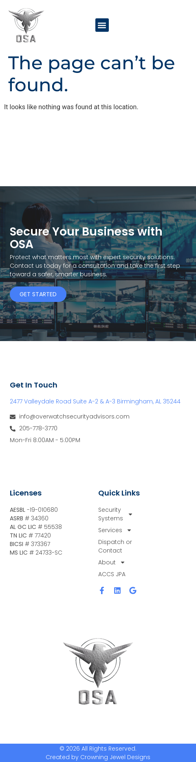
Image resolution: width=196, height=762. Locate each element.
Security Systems (116, 514)
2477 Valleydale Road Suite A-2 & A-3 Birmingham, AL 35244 (95, 401)
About (112, 562)
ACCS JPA (112, 574)
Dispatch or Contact (115, 546)
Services (115, 530)
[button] (102, 25)
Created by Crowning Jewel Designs (98, 757)
